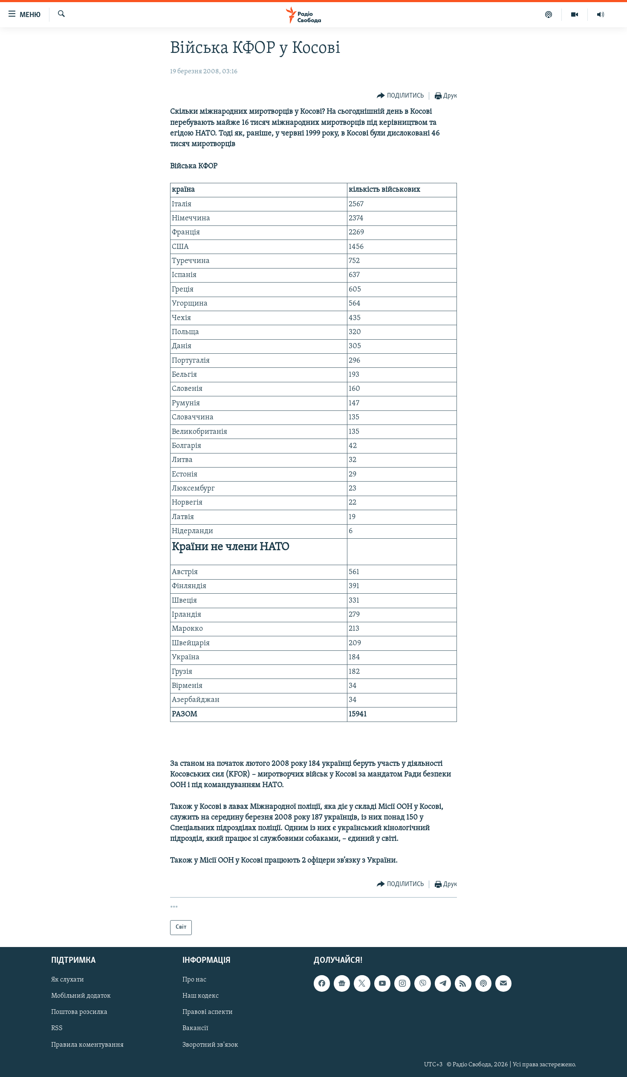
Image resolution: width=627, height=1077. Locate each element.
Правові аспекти (207, 1012)
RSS (57, 1028)
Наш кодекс (200, 996)
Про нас (194, 979)
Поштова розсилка (79, 1012)
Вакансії (195, 1028)
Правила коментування (87, 1044)
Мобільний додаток (81, 996)
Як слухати (67, 979)
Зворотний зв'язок (210, 1044)
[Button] (400, 96)
